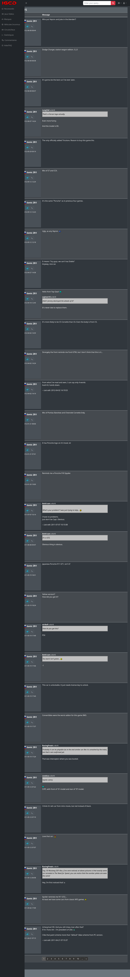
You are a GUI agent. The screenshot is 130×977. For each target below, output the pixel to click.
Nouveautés (8, 9)
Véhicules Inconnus (11, 24)
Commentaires (9, 40)
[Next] (98, 959)
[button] (119, 3)
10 (90, 959)
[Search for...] (97, 3)
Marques (6, 19)
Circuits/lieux (8, 30)
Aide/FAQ (7, 45)
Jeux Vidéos (8, 14)
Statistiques (8, 35)
